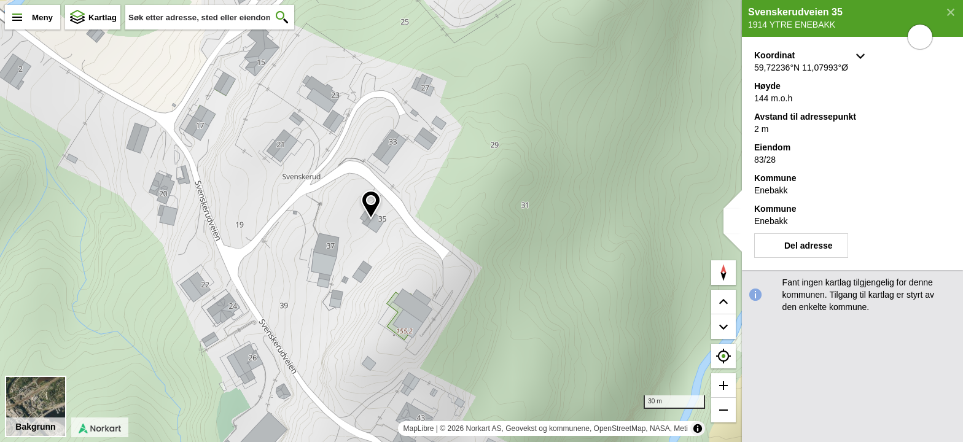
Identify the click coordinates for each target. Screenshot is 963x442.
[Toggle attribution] (697, 428)
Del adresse (808, 245)
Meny (42, 17)
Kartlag (102, 17)
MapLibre (418, 428)
